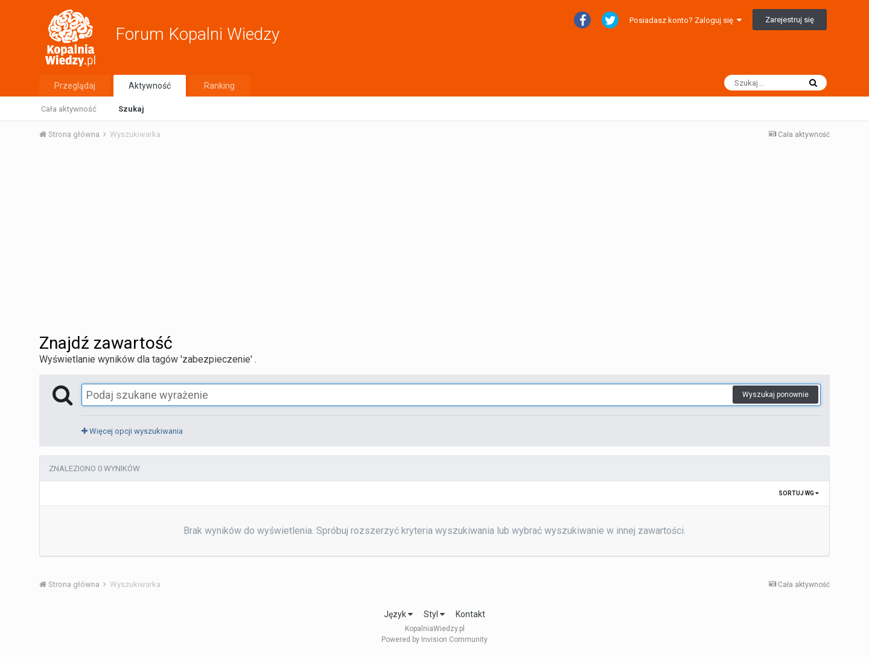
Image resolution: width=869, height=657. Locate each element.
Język (398, 614)
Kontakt (470, 614)
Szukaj (131, 108)
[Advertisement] (434, 240)
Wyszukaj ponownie (775, 394)
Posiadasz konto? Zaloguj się (685, 20)
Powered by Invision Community (434, 639)
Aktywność (150, 85)
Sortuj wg (798, 493)
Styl (434, 614)
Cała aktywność (69, 108)
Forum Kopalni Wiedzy (197, 34)
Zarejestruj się (789, 19)
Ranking (219, 85)
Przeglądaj (74, 85)
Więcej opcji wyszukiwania (132, 431)
